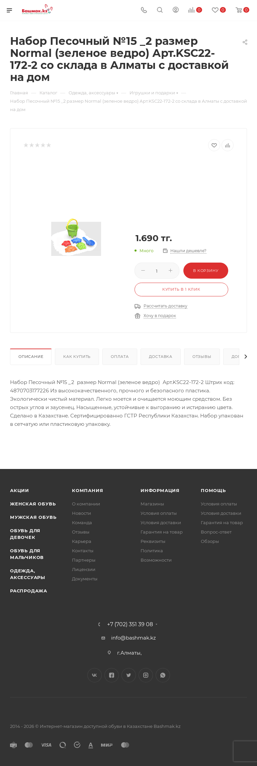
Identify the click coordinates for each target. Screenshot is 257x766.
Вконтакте (94, 675)
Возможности (156, 560)
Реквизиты (153, 541)
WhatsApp (163, 675)
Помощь (213, 490)
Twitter (128, 675)
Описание (30, 356)
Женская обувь (33, 503)
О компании (86, 503)
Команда (82, 522)
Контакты (82, 550)
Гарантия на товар (162, 532)
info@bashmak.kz (133, 638)
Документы (84, 578)
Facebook (111, 675)
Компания (87, 490)
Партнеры (83, 560)
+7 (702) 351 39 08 (130, 624)
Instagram (146, 675)
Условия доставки (161, 522)
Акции (19, 490)
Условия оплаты (159, 513)
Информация (160, 490)
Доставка (160, 356)
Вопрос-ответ (216, 532)
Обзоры (210, 541)
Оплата (120, 356)
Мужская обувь (33, 517)
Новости (81, 513)
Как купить (77, 356)
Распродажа (28, 590)
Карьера (81, 541)
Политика (152, 550)
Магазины (152, 503)
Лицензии (83, 569)
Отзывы (201, 356)
